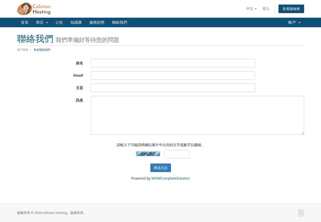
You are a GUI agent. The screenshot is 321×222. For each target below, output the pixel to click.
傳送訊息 (161, 167)
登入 (266, 8)
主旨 (79, 87)
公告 (59, 22)
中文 (251, 8)
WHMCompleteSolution (170, 178)
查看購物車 (291, 8)
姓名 (79, 63)
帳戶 (294, 22)
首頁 (24, 22)
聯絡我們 (119, 22)
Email (78, 75)
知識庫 (76, 22)
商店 (42, 22)
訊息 (79, 100)
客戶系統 (22, 49)
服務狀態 (96, 22)
